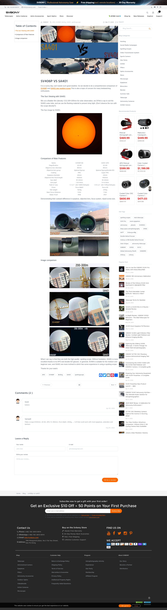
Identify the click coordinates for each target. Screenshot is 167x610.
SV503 (132, 247)
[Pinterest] (131, 544)
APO (43, 374)
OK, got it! (124, 606)
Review (122, 90)
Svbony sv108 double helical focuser (132, 240)
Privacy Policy (56, 587)
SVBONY (123, 247)
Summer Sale (124, 94)
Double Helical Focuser (127, 236)
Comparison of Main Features (25, 34)
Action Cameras (22, 598)
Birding (60, 374)
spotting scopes (125, 217)
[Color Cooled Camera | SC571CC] (144, 154)
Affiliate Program (92, 587)
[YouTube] (108, 544)
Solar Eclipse (124, 243)
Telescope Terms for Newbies (135, 300)
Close (136, 606)
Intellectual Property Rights (61, 591)
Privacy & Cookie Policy (98, 526)
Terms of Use (85, 526)
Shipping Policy (57, 576)
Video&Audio (21, 594)
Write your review (22, 455)
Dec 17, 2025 (108, 22)
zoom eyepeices (135, 221)
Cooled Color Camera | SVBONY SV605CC (143, 194)
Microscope (124, 79)
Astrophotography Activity (95, 572)
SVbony (122, 255)
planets (133, 225)
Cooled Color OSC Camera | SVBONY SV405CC (126, 194)
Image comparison (21, 38)
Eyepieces (123, 82)
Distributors (124, 579)
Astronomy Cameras (127, 101)
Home (18, 504)
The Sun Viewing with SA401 (25, 30)
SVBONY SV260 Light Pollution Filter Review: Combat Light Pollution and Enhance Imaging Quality (138, 335)
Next (113, 385)
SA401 (69, 374)
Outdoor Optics (22, 591)
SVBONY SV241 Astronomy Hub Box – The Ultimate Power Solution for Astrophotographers (138, 394)
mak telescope (138, 217)
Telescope (123, 97)
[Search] (135, 28)
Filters (122, 67)
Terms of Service (57, 579)
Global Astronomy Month (128, 251)
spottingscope (79, 374)
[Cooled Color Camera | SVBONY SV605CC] (144, 184)
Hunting (123, 41)
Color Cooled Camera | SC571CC (143, 164)
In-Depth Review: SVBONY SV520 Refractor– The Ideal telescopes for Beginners (137, 317)
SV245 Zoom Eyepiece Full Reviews (138, 326)
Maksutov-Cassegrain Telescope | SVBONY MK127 (144, 134)
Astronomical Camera (24, 576)
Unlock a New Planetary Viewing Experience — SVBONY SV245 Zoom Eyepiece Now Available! (138, 435)
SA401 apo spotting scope (61, 88)
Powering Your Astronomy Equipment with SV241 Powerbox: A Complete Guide (138, 375)
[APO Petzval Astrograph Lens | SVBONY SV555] (126, 154)
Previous (46, 385)
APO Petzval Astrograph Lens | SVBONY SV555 (126, 164)
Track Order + (42, 7)
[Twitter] (119, 544)
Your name (19, 445)
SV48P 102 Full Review (133, 469)
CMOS (145, 229)
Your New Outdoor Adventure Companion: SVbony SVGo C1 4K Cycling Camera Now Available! (137, 424)
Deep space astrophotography (130, 229)
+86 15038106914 (12, 7)
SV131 (139, 247)
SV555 (122, 64)
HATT (122, 232)
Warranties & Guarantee (60, 583)
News (122, 75)
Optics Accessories (126, 71)
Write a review (110, 480)
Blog (24, 504)
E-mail (71, 445)
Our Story (123, 572)
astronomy (123, 225)
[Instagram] (125, 544)
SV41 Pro (123, 221)
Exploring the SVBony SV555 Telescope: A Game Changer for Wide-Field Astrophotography (136, 346)
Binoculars (123, 86)
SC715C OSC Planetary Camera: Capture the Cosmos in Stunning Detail (136, 414)
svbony (131, 255)
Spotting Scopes (125, 49)
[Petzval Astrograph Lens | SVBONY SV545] (126, 124)
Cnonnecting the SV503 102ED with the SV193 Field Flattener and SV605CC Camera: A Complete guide (138, 365)
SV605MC (143, 251)
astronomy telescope (138, 243)
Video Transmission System (129, 52)
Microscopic (21, 602)
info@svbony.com (29, 7)
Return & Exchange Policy (60, 572)
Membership (90, 583)
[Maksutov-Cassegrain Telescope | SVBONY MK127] (144, 124)
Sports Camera (125, 56)
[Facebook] (114, 544)
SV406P (44, 88)
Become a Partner (126, 576)
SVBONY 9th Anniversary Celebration (138, 276)
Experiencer (90, 576)
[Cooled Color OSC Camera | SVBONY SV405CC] (126, 184)
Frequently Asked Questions (61, 594)
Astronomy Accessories (25, 587)
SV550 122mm (125, 105)
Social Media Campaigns (128, 45)
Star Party (123, 60)
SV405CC (142, 225)
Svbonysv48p (131, 232)
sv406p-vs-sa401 (34, 504)
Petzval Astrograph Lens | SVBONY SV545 (126, 134)
